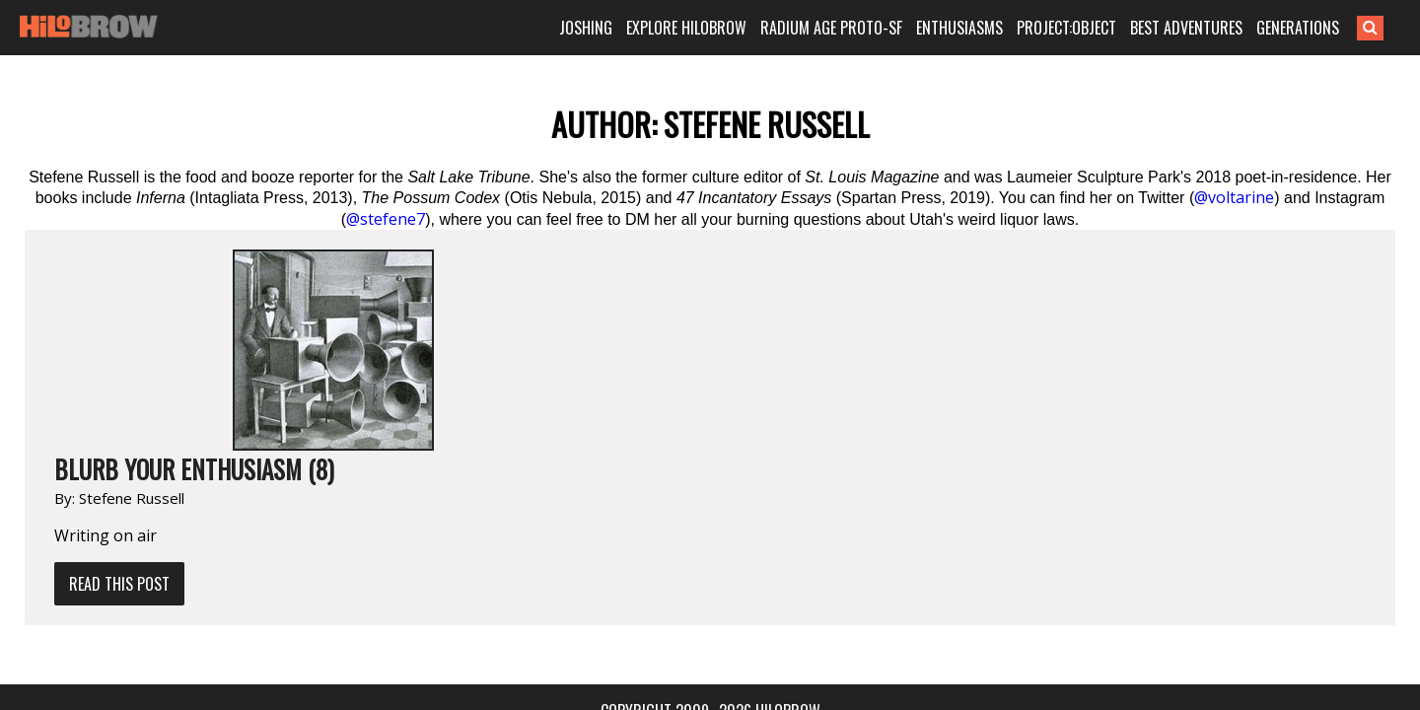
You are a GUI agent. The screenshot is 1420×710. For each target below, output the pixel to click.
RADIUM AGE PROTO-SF (859, 27)
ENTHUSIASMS (987, 27)
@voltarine (1234, 197)
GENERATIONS (1325, 27)
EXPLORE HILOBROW (714, 27)
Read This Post (330, 382)
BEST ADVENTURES (1214, 27)
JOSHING (613, 27)
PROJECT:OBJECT (1094, 27)
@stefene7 (385, 219)
